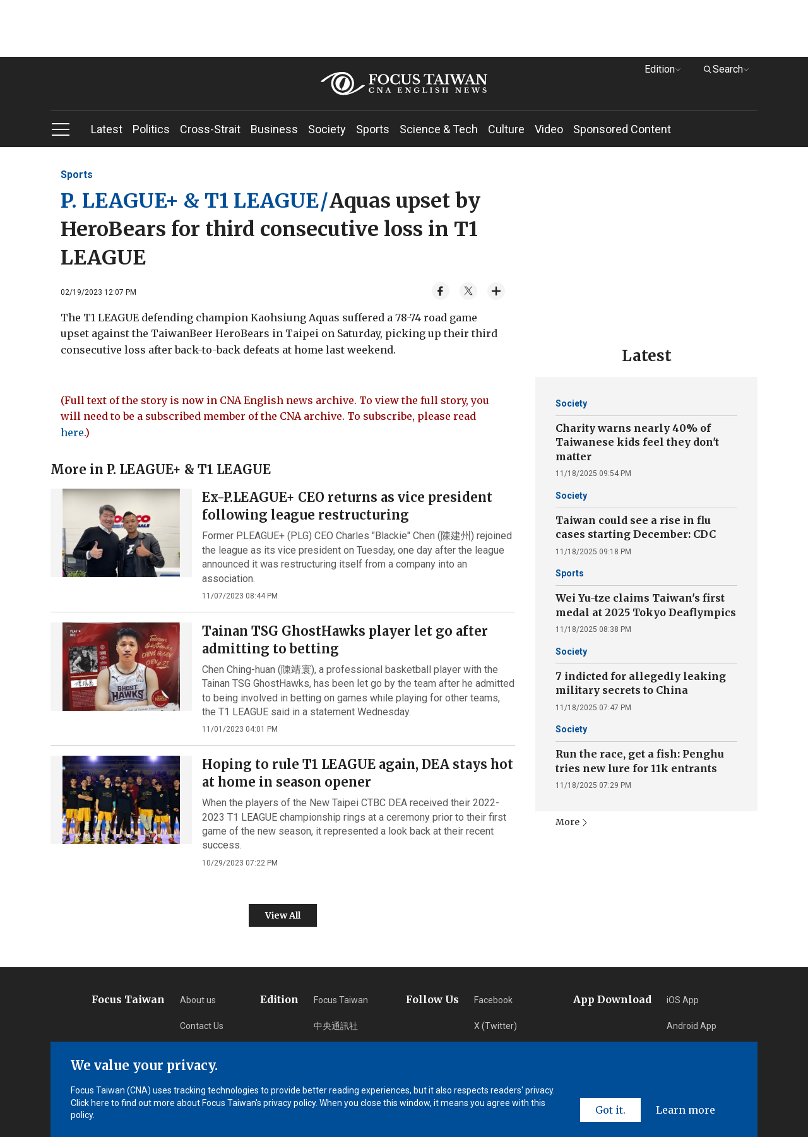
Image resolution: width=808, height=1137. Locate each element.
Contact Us (201, 1026)
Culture (506, 129)
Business (274, 129)
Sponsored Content (622, 129)
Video (549, 129)
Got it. (610, 1110)
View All (282, 915)
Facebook (493, 1000)
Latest (106, 129)
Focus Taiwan (341, 1000)
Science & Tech (439, 129)
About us (198, 1000)
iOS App (683, 1000)
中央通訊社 (336, 1026)
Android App (691, 1026)
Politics (151, 129)
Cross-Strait (210, 129)
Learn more (685, 1110)
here (72, 432)
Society (327, 129)
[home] (404, 83)
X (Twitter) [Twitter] (495, 1026)
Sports (372, 129)
